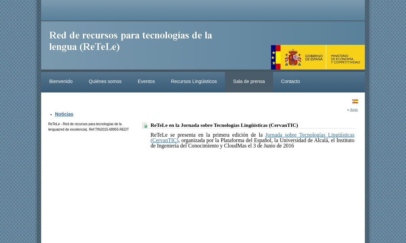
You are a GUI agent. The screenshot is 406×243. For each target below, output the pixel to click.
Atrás (354, 109)
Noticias (64, 114)
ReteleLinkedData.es (134, 46)
